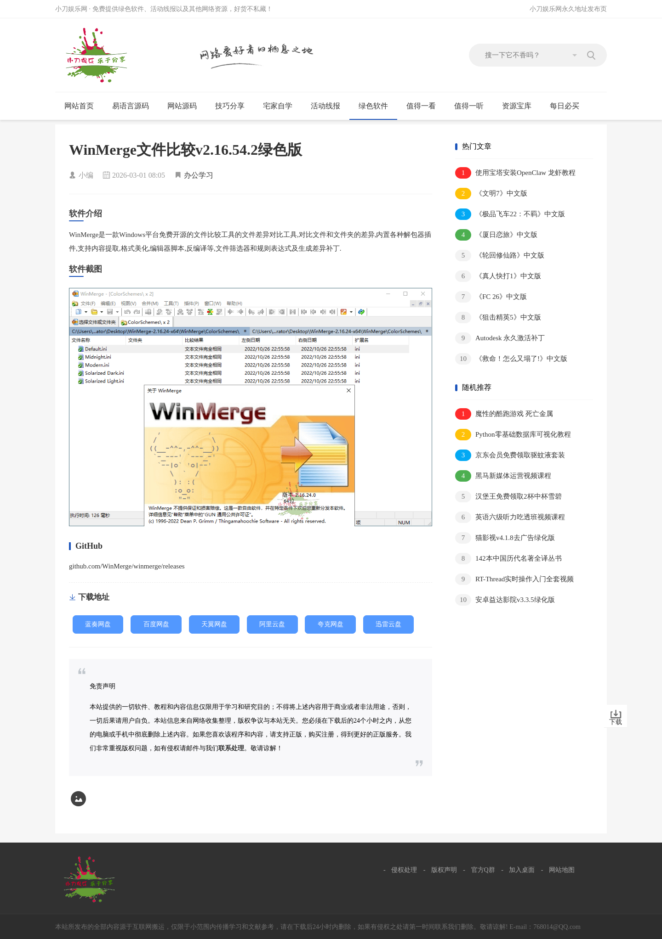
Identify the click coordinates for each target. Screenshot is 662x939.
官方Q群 (483, 869)
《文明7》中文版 (491, 193)
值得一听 (472, 106)
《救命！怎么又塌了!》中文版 (511, 359)
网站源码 (186, 106)
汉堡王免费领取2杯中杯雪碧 (508, 496)
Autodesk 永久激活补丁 (500, 338)
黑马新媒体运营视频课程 (503, 476)
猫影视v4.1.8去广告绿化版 (505, 538)
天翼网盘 (214, 624)
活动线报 (329, 106)
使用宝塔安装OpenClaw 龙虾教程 (515, 173)
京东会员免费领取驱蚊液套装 (510, 455)
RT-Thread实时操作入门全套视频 (514, 579)
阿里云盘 (272, 624)
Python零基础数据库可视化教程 (513, 434)
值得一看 (425, 106)
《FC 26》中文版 (491, 297)
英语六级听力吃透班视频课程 (510, 517)
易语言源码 (134, 106)
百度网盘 (156, 624)
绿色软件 (377, 106)
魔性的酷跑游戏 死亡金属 (504, 414)
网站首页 (79, 106)
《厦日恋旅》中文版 (496, 235)
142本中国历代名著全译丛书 (508, 558)
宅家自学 (281, 106)
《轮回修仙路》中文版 (499, 255)
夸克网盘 (330, 624)
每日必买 (564, 106)
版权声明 (444, 869)
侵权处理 (404, 869)
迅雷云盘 (388, 624)
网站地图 (562, 869)
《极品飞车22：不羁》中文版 (510, 214)
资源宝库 (520, 106)
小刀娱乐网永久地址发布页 (568, 9)
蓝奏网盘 (98, 624)
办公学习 (198, 175)
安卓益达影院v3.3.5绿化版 (505, 600)
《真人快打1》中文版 (498, 276)
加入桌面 (522, 869)
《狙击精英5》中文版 (498, 317)
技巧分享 (233, 106)
